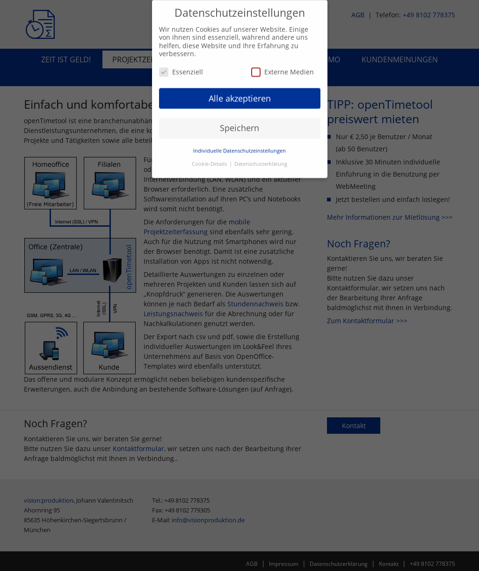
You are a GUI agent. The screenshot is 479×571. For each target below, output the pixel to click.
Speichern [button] (239, 124)
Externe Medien (282, 68)
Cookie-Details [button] (210, 160)
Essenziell (181, 68)
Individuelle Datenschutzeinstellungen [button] (239, 147)
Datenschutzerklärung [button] (260, 160)
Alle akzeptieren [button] (240, 94)
